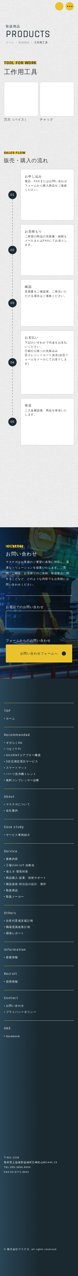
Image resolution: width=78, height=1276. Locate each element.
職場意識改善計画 (18, 927)
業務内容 (12, 859)
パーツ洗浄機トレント (21, 774)
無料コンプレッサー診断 (22, 780)
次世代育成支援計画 (19, 920)
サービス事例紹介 (18, 834)
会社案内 (12, 810)
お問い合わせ (60, 5)
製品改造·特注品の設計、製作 (26, 884)
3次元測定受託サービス (22, 761)
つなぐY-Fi (13, 748)
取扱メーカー (15, 896)
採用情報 (12, 981)
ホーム (10, 42)
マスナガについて (18, 804)
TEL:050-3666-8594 (17, 1167)
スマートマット (16, 767)
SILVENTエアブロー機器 (23, 755)
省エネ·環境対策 (17, 871)
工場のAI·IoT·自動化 (20, 865)
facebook (13, 1036)
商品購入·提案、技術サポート (26, 877)
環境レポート (15, 933)
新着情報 (12, 957)
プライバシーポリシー (21, 1012)
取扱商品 (24, 42)
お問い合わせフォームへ (39, 653)
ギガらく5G (14, 742)
